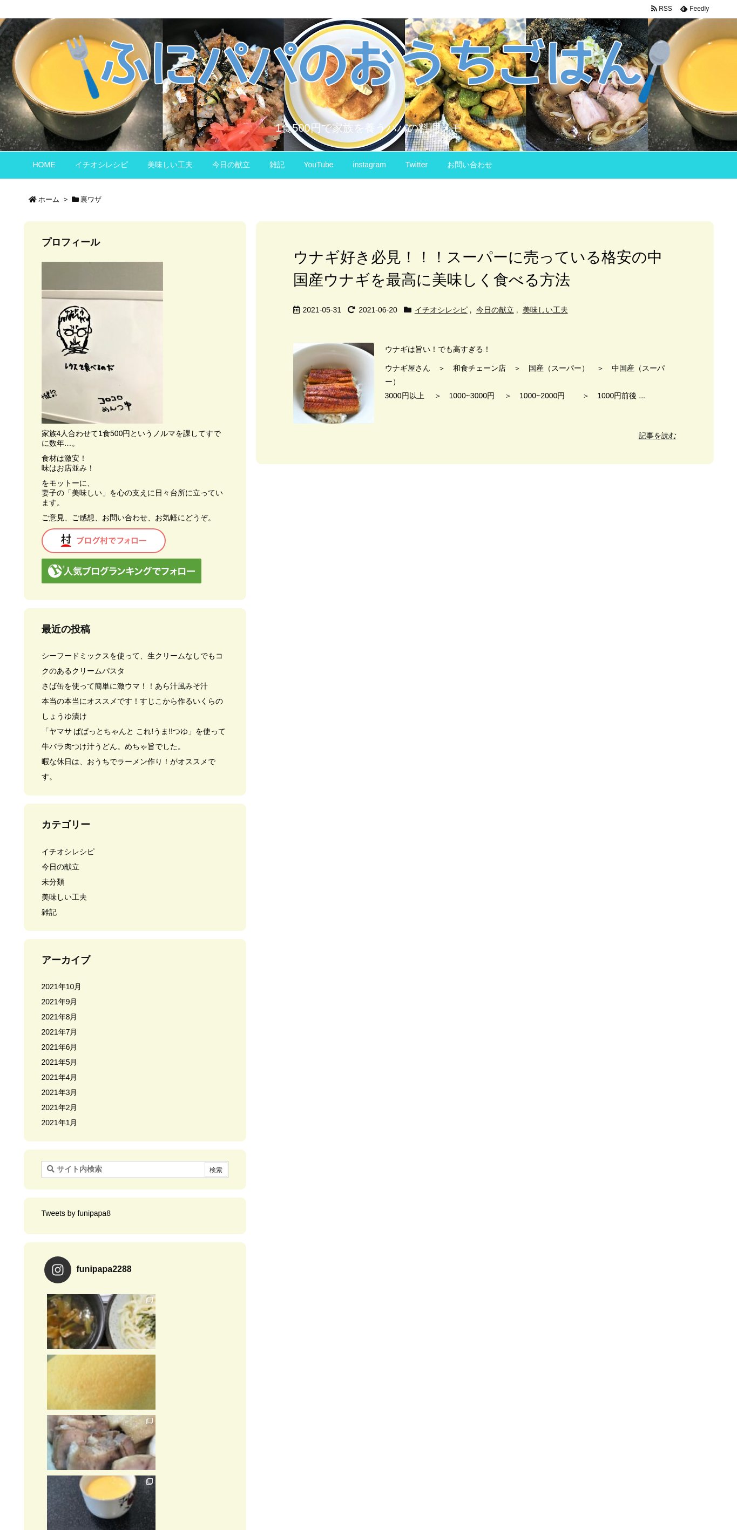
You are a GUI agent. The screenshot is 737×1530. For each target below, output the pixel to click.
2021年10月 (62, 986)
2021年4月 (60, 1077)
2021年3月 (60, 1092)
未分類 (53, 882)
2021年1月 (60, 1122)
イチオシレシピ (441, 309)
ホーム (48, 199)
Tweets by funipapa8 (76, 1213)
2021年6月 (60, 1047)
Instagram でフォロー (136, 1427)
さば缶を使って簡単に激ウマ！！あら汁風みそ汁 (125, 686)
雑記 (49, 912)
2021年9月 (60, 1001)
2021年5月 (60, 1062)
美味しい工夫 (545, 309)
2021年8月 (60, 1016)
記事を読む (658, 435)
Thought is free (423, 1503)
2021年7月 (60, 1032)
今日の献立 (495, 309)
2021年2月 (60, 1107)
